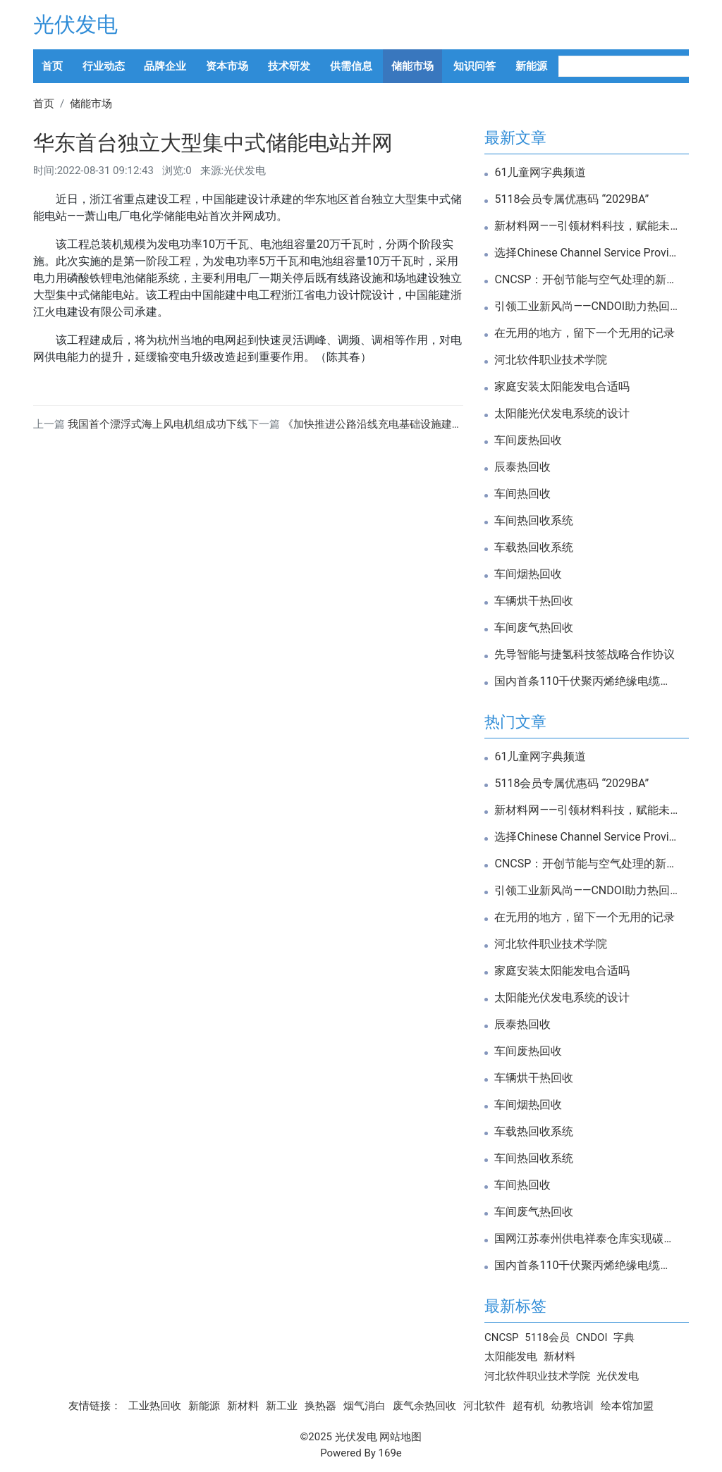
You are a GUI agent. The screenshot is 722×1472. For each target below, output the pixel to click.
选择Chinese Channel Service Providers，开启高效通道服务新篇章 (586, 253)
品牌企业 (165, 66)
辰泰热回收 (522, 467)
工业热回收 (154, 1405)
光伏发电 (75, 24)
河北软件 (484, 1405)
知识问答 (474, 66)
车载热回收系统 (533, 547)
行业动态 (103, 66)
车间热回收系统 (533, 520)
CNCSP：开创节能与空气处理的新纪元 (586, 279)
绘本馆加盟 (627, 1405)
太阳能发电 (510, 1356)
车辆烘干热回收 (533, 601)
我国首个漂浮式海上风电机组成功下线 (157, 424)
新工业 (282, 1405)
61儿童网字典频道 (540, 172)
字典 (624, 1337)
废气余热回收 (424, 1405)
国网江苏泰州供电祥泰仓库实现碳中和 (586, 1238)
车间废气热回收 (533, 627)
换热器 (320, 1405)
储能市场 (412, 66)
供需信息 (351, 66)
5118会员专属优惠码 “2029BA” (571, 199)
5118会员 (547, 1337)
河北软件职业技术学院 (550, 360)
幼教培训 (572, 1405)
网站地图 (400, 1436)
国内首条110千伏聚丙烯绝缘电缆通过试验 (586, 681)
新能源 (531, 66)
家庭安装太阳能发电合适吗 (562, 386)
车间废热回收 (528, 440)
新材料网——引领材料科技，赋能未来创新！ (586, 226)
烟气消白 (364, 1405)
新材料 (559, 1356)
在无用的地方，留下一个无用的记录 (584, 333)
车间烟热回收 (528, 574)
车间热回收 (522, 494)
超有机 (528, 1405)
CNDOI (592, 1337)
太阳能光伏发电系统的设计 (562, 413)
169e (390, 1453)
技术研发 (289, 66)
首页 (52, 66)
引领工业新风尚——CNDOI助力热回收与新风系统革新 (586, 306)
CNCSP (501, 1337)
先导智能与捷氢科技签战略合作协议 (584, 654)
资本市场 (227, 66)
